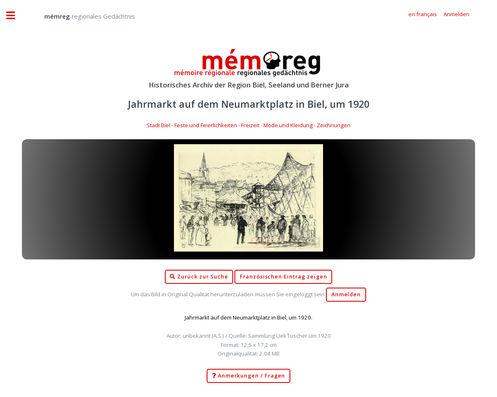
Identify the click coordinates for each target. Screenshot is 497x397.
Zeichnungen (333, 125)
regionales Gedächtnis (81, 16)
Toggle (15, 15)
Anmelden (346, 294)
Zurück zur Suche (199, 277)
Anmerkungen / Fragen (248, 376)
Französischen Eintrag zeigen (283, 276)
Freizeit (250, 125)
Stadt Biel (158, 125)
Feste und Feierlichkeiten (205, 125)
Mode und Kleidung (288, 125)
